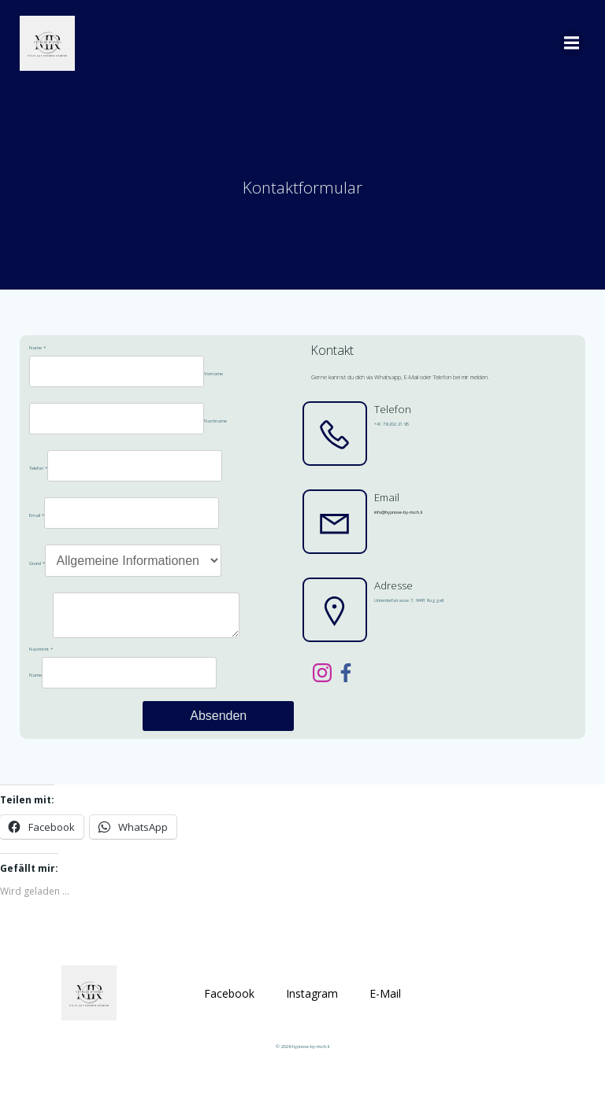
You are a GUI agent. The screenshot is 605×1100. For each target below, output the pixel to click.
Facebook (229, 1009)
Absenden (219, 729)
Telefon (36, 476)
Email (34, 523)
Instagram (312, 1009)
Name (35, 356)
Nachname (213, 429)
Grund (35, 571)
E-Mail (385, 1009)
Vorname (211, 381)
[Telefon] (132, 473)
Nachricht (38, 663)
